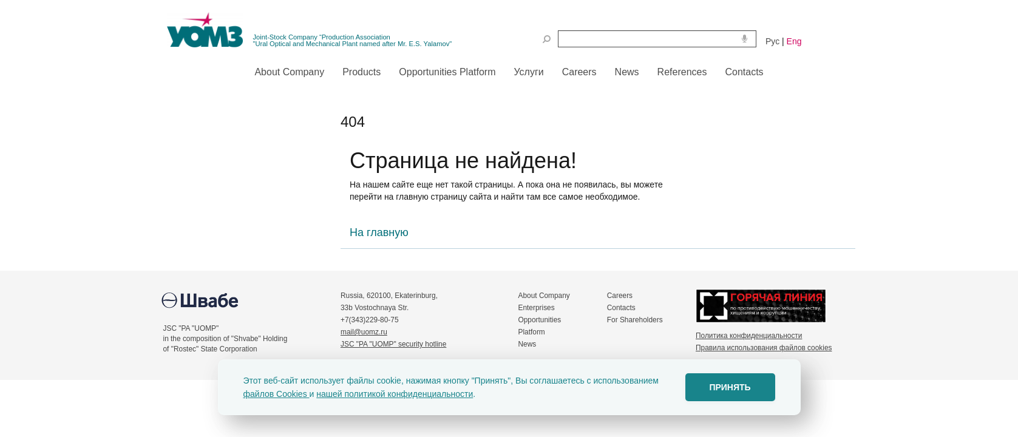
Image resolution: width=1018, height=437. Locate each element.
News (527, 344)
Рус (772, 41)
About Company (544, 295)
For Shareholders (635, 320)
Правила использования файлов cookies (764, 348)
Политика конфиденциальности (749, 335)
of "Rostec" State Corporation (210, 349)
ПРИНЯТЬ (729, 387)
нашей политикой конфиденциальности (394, 394)
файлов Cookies (276, 394)
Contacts (621, 307)
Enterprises (536, 307)
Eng (794, 41)
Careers (620, 295)
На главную (379, 232)
